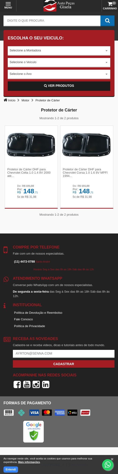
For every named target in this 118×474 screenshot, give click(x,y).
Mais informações (29, 462)
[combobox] (59, 51)
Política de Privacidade (29, 326)
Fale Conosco (23, 319)
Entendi (11, 469)
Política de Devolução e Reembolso (38, 312)
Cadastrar (63, 364)
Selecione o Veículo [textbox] (23, 62)
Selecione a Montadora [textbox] (25, 50)
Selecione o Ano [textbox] (21, 74)
